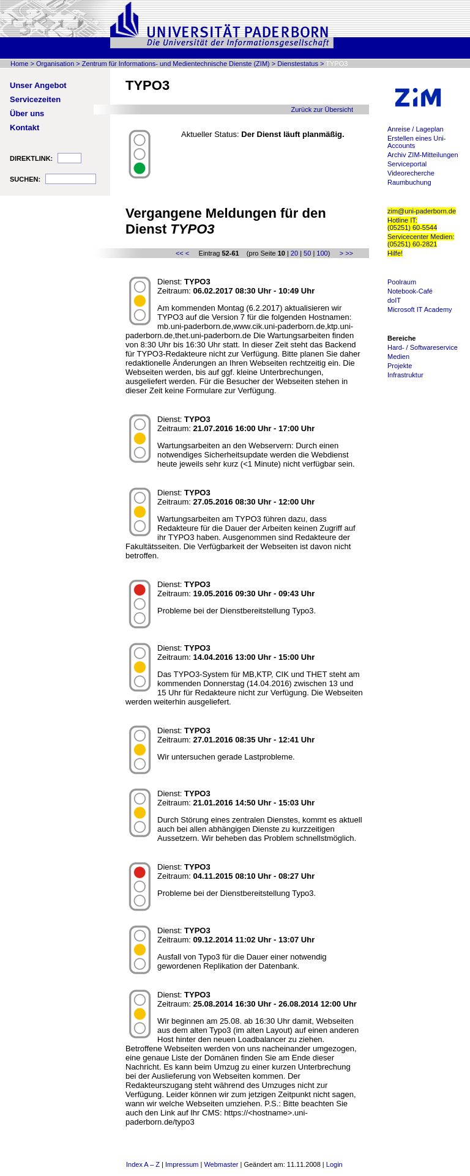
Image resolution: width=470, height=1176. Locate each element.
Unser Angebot (38, 85)
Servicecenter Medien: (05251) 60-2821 (420, 240)
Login (334, 1164)
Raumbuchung (409, 182)
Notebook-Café (410, 291)
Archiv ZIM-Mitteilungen (422, 154)
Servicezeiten (35, 99)
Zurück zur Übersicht (322, 109)
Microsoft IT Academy (419, 309)
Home (19, 63)
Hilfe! (395, 253)
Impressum (181, 1164)
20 (294, 253)
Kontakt (24, 127)
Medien (398, 356)
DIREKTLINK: (31, 158)
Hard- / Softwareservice (422, 347)
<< (180, 253)
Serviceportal (407, 164)
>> (349, 253)
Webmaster (221, 1164)
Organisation (55, 63)
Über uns (27, 113)
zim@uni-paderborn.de (421, 211)
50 (307, 253)
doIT (394, 300)
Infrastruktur (405, 375)
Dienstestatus (297, 63)
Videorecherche (411, 173)
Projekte (399, 365)
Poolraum (401, 282)
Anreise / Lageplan (415, 129)
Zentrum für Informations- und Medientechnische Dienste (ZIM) (176, 63)
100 (321, 253)
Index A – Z (143, 1164)
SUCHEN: (25, 179)
